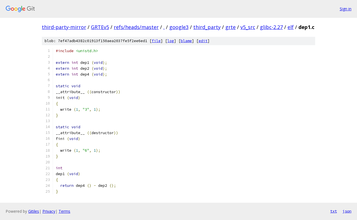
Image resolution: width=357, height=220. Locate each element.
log (170, 40)
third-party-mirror (64, 27)
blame (186, 40)
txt (333, 211)
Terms (64, 211)
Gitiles (33, 211)
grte (230, 27)
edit (203, 40)
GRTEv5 (100, 27)
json (346, 211)
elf (291, 27)
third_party (207, 27)
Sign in (345, 8)
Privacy (48, 211)
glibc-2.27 (271, 27)
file (156, 40)
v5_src (247, 27)
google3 (179, 27)
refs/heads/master (136, 27)
